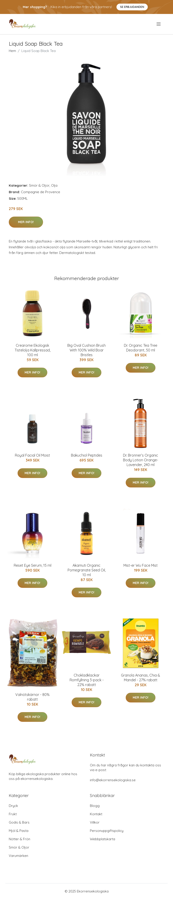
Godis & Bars (19, 822)
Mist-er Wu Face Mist (140, 565)
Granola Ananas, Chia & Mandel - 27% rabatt (140, 677)
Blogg (95, 806)
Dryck (13, 806)
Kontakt (96, 814)
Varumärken (18, 856)
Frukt (13, 814)
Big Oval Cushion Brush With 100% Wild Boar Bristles (86, 350)
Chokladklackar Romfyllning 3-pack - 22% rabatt (87, 680)
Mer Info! (26, 222)
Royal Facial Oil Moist (32, 455)
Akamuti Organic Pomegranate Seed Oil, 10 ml (87, 570)
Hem (12, 51)
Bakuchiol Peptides (86, 455)
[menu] (159, 24)
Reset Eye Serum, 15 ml (32, 565)
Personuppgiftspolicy (106, 831)
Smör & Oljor (39, 185)
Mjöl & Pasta (18, 831)
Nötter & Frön (19, 839)
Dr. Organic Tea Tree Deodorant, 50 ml (140, 347)
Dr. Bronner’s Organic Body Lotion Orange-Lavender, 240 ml (140, 460)
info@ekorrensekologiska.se (113, 780)
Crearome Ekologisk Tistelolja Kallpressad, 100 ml (32, 350)
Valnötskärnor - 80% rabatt (32, 697)
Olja (54, 185)
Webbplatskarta (102, 839)
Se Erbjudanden (132, 7)
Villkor (95, 822)
